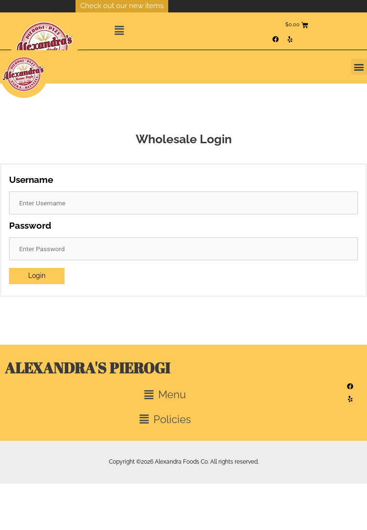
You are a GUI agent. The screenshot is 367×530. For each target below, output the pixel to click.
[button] (191, 31)
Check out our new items (121, 5)
